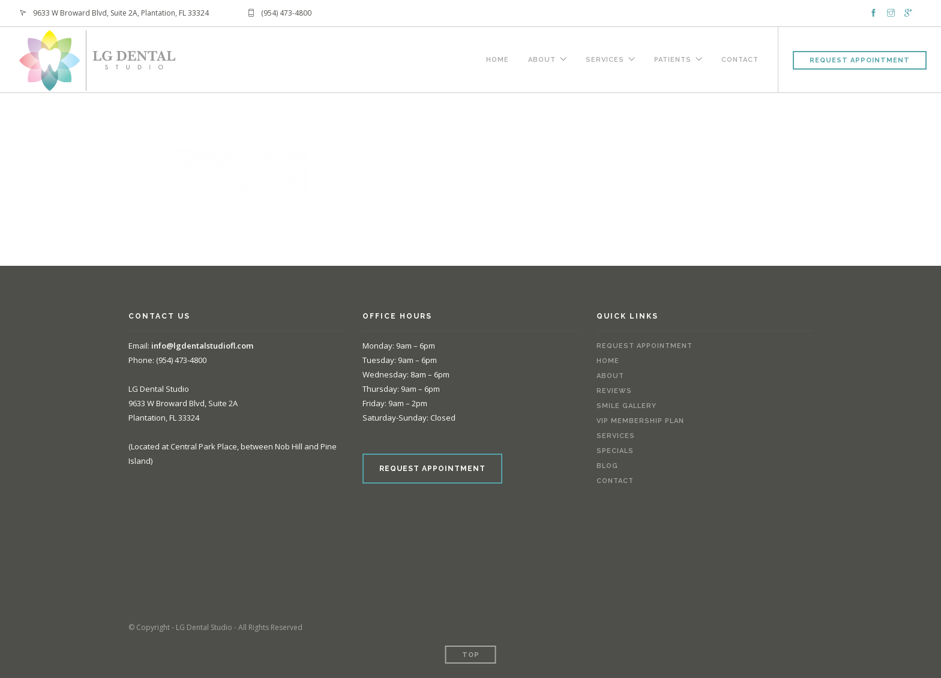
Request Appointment (860, 60)
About (542, 58)
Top (471, 655)
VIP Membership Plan (640, 421)
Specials (615, 451)
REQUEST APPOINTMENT (432, 468)
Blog (607, 466)
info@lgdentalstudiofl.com (202, 345)
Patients (672, 58)
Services (605, 58)
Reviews (614, 391)
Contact (740, 58)
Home (497, 58)
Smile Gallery (627, 406)
